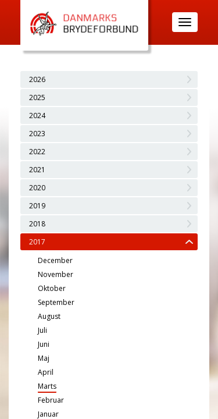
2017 (37, 242)
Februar (51, 400)
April (45, 372)
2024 (37, 115)
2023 (37, 134)
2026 (37, 79)
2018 (37, 224)
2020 (37, 188)
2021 (37, 170)
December (55, 260)
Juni (43, 344)
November (55, 274)
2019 (37, 206)
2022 (37, 152)
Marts (47, 386)
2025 (37, 97)
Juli (42, 330)
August (49, 316)
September (56, 302)
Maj (43, 358)
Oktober (52, 288)
